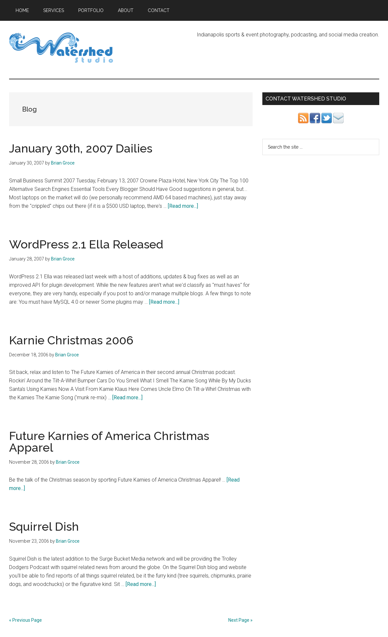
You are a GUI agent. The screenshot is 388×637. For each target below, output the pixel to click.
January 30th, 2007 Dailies (80, 148)
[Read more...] (183, 206)
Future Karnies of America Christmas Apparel (109, 441)
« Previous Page (25, 620)
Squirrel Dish (44, 526)
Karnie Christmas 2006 (71, 340)
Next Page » (240, 620)
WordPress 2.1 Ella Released (86, 244)
